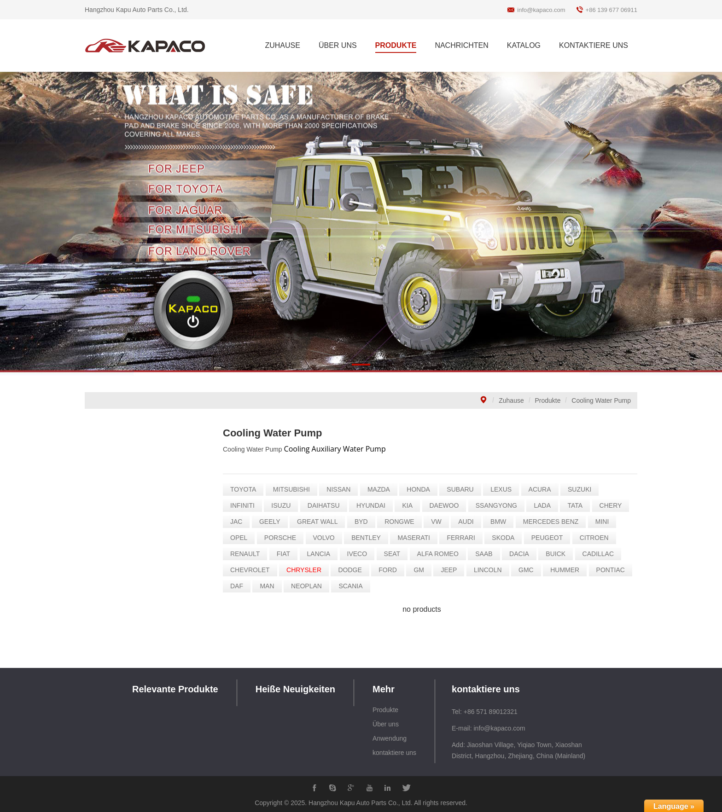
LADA (544, 505)
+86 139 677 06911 (611, 9)
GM (421, 570)
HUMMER (567, 570)
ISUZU (283, 505)
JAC (239, 521)
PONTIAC (613, 570)
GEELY (272, 521)
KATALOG (524, 45)
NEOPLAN (309, 586)
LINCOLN (490, 570)
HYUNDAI (373, 505)
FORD (390, 570)
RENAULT (247, 553)
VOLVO (326, 537)
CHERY (613, 505)
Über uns (386, 724)
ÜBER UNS (338, 45)
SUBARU (462, 489)
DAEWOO (446, 505)
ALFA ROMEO (440, 553)
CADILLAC (600, 553)
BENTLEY (369, 537)
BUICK (558, 553)
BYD (363, 521)
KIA (410, 505)
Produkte (548, 400)
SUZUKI (582, 489)
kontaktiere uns (394, 752)
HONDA (421, 489)
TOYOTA (246, 489)
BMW (501, 521)
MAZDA (381, 489)
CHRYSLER (306, 570)
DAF (239, 586)
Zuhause (511, 400)
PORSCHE (282, 537)
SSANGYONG (498, 505)
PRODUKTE (396, 45)
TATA (577, 505)
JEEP (451, 570)
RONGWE (402, 521)
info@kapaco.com (541, 9)
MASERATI (416, 537)
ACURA (542, 489)
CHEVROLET (253, 570)
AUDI (468, 521)
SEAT (394, 553)
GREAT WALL (320, 521)
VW (439, 521)
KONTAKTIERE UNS (593, 45)
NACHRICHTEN (461, 45)
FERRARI (463, 537)
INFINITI (245, 505)
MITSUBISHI (293, 489)
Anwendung (390, 738)
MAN (269, 586)
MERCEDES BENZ (553, 521)
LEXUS (503, 489)
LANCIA (321, 553)
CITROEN (596, 537)
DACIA (522, 553)
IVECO (359, 553)
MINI (604, 521)
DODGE (352, 570)
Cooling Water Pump (601, 400)
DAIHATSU (326, 505)
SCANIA (353, 586)
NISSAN (341, 489)
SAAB (486, 553)
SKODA (506, 537)
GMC (528, 570)
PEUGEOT (549, 537)
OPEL (241, 537)
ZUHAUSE (282, 45)
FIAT (285, 553)
